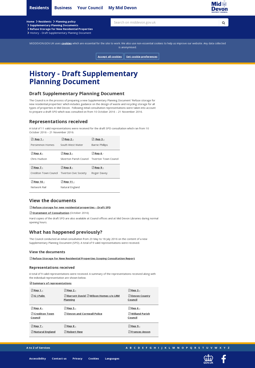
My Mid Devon (122, 7)
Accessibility (37, 358)
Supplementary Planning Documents (54, 25)
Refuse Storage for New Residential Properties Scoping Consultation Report (84, 258)
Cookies (93, 358)
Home (30, 21)
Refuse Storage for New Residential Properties (61, 29)
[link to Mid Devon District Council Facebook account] (223, 359)
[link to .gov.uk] (209, 359)
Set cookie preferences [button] (141, 56)
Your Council (90, 7)
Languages (112, 358)
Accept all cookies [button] (110, 56)
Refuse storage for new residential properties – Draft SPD (72, 207)
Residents (39, 7)
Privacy (77, 358)
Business (63, 7)
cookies (66, 43)
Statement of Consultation (51, 213)
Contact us (59, 358)
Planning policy (66, 21)
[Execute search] (223, 22)
